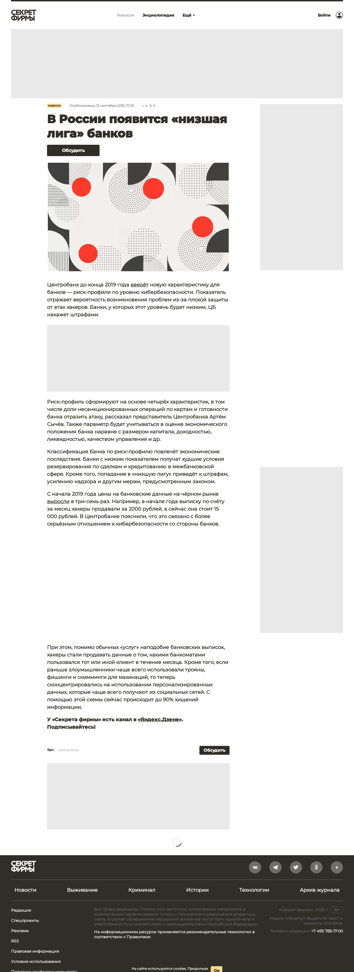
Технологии (254, 890)
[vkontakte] (255, 867)
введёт (140, 285)
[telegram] (275, 867)
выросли (58, 501)
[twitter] (296, 867)
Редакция (21, 910)
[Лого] (24, 15)
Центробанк (68, 750)
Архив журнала (320, 890)
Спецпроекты (25, 920)
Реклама (19, 930)
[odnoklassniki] (316, 867)
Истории (197, 890)
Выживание (82, 890)
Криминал (141, 890)
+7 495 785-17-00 (327, 931)
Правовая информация (35, 951)
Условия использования (36, 961)
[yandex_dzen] (337, 867)
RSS (15, 941)
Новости (54, 105)
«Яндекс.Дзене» (160, 720)
